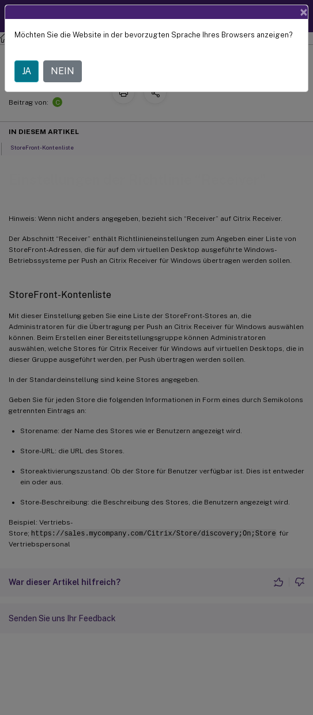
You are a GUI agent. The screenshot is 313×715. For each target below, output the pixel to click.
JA (26, 71)
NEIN (62, 71)
